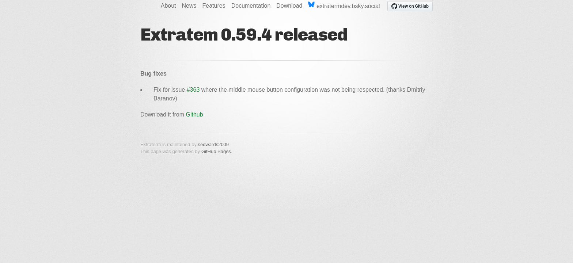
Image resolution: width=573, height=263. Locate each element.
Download (289, 6)
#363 (193, 90)
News (189, 6)
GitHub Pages (216, 151)
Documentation (251, 6)
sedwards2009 (213, 144)
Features (213, 6)
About (168, 6)
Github (194, 114)
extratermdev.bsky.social (344, 5)
